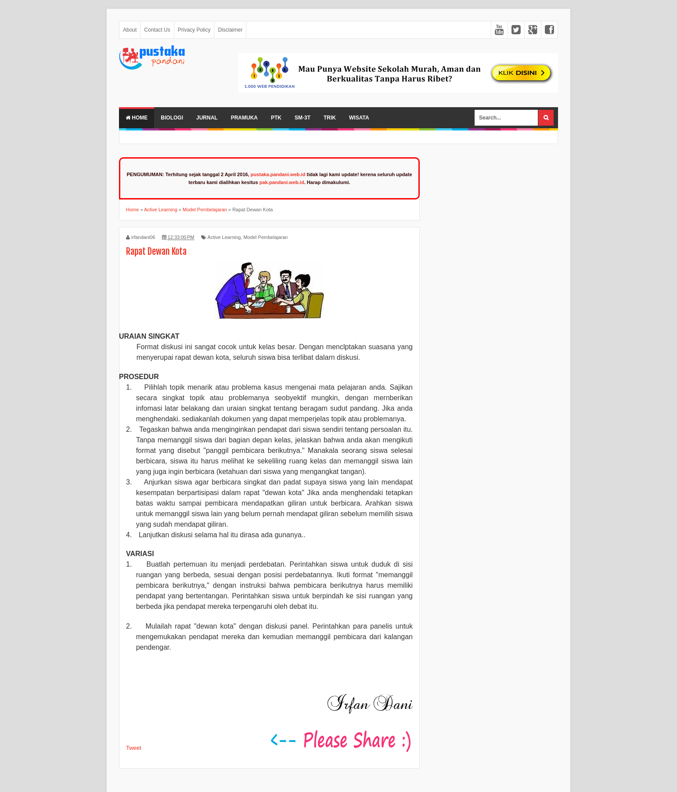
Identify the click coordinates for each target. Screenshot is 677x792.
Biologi (172, 118)
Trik (330, 118)
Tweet (133, 748)
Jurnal (207, 118)
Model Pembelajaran (266, 237)
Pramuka (244, 118)
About (130, 30)
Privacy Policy (194, 30)
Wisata (359, 118)
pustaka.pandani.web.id (278, 174)
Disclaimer (230, 30)
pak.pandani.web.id (281, 182)
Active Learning (224, 237)
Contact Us (157, 30)
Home (137, 118)
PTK (276, 118)
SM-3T (302, 118)
